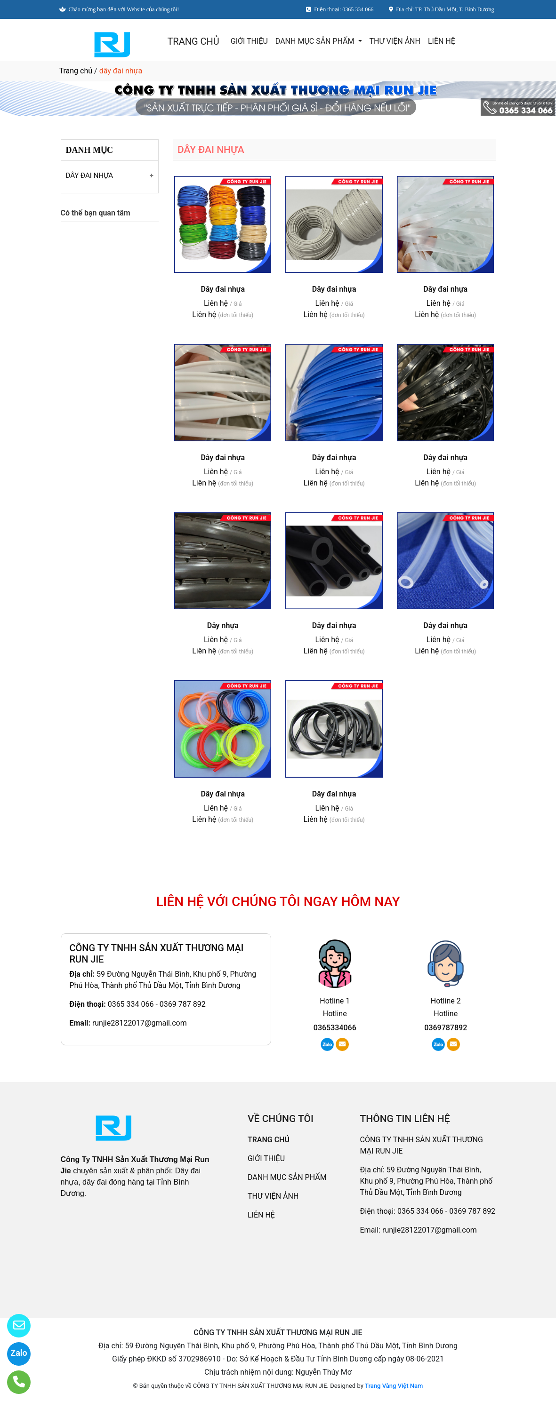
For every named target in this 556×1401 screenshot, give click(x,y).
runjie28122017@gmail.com (139, 1023)
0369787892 (445, 1027)
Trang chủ (76, 70)
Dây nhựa (223, 625)
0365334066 (335, 1027)
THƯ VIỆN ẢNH (395, 41)
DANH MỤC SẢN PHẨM (315, 41)
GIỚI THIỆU (249, 41)
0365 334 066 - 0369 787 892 (157, 1004)
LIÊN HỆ (441, 41)
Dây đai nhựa (223, 289)
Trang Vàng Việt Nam (394, 1385)
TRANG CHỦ (193, 41)
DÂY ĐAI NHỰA (89, 175)
